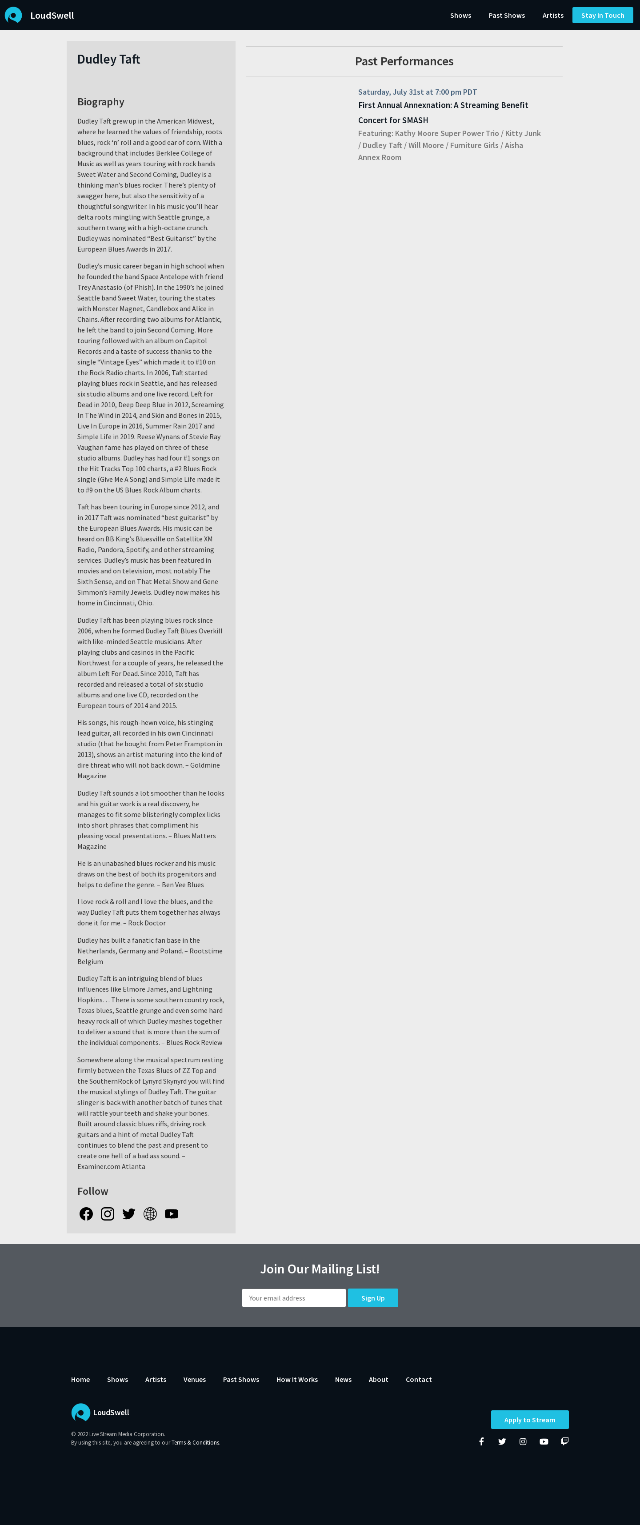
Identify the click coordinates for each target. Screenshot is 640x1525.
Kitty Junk (523, 133)
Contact (419, 1379)
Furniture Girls (474, 145)
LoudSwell (52, 15)
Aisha (514, 145)
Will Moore (426, 145)
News (343, 1379)
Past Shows (507, 15)
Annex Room (379, 157)
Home (80, 1379)
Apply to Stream (530, 1420)
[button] (602, 15)
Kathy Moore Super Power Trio (447, 133)
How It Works (297, 1379)
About (378, 1379)
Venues (195, 1379)
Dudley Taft (382, 145)
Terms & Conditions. (196, 1442)
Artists (553, 15)
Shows (460, 15)
